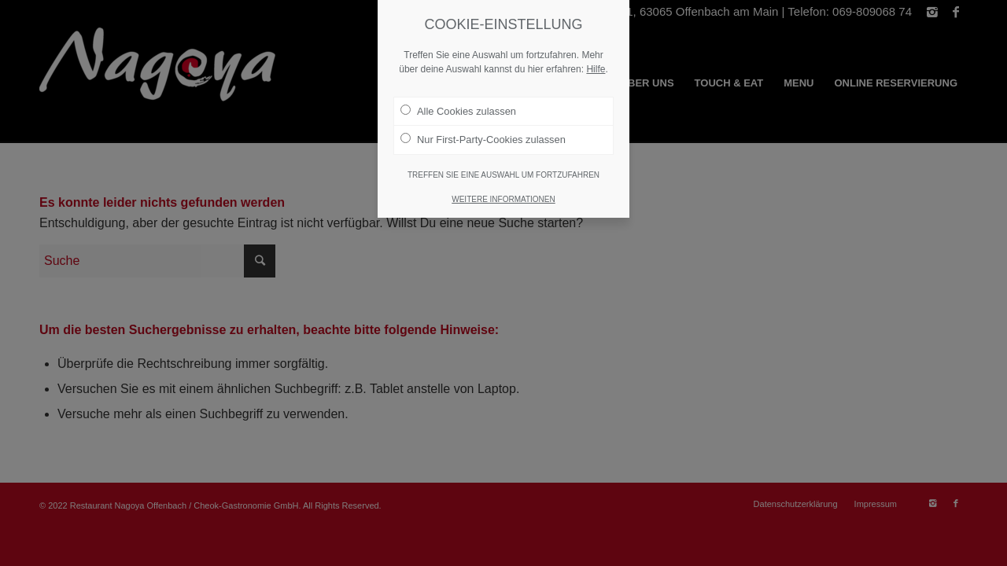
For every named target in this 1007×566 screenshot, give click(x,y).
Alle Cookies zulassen (458, 111)
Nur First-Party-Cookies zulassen (483, 139)
